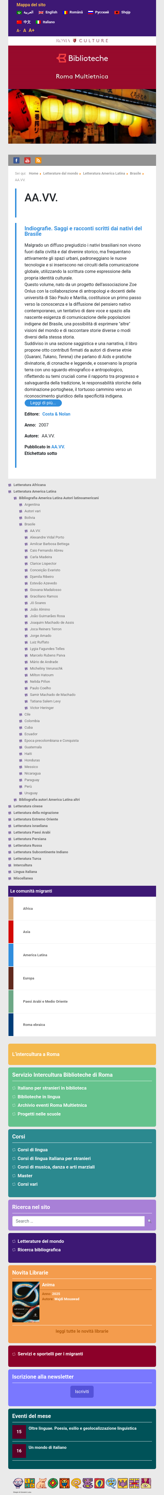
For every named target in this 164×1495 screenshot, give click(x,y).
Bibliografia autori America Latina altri (49, 799)
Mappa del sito (31, 4)
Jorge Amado (40, 636)
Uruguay (31, 793)
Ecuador (31, 734)
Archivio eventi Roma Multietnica (52, 1105)
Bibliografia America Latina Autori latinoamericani (59, 498)
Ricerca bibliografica (39, 1249)
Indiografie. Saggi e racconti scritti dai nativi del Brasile (83, 231)
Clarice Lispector (43, 563)
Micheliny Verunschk (46, 668)
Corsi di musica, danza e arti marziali (56, 1167)
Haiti (28, 754)
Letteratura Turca (27, 859)
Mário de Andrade (44, 662)
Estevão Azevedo (43, 583)
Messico (31, 767)
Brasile (30, 524)
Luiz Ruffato (39, 642)
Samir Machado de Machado (53, 695)
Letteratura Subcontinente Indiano (41, 852)
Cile (28, 714)
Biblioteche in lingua (39, 1096)
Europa (28, 978)
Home (33, 173)
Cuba (29, 727)
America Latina (35, 955)
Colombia (32, 721)
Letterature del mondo (41, 1241)
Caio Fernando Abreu (46, 550)
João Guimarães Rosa (47, 616)
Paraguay (32, 780)
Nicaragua (33, 773)
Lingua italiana (25, 872)
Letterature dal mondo (60, 173)
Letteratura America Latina (35, 491)
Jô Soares (38, 603)
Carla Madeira (41, 557)
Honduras (32, 760)
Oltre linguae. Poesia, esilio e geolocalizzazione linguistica (83, 1428)
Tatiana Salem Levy (45, 701)
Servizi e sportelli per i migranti (50, 1353)
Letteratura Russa (28, 845)
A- (19, 30)
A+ (31, 30)
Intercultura (23, 865)
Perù (28, 786)
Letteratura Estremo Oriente (36, 819)
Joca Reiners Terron (46, 629)
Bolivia (30, 518)
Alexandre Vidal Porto (47, 537)
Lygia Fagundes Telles (47, 649)
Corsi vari (28, 1184)
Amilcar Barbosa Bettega (50, 544)
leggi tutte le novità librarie (82, 1331)
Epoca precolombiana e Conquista (52, 740)
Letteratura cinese (28, 806)
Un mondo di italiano (48, 1447)
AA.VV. (35, 531)
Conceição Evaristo (45, 570)
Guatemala (33, 747)
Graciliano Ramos (44, 596)
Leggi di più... (43, 402)
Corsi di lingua (33, 1149)
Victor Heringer (42, 708)
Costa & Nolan (56, 414)
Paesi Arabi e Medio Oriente (45, 1001)
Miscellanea (23, 878)
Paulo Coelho (40, 688)
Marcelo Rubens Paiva (47, 655)
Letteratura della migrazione (36, 813)
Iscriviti (82, 1391)
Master (25, 1175)
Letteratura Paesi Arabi (32, 832)
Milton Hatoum (42, 675)
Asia (26, 932)
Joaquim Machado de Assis (52, 622)
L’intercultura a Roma (36, 1054)
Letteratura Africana (30, 485)
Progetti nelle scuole (39, 1114)
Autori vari (33, 511)
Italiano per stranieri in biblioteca (52, 1088)
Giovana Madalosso (45, 590)
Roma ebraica (34, 1025)
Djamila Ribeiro (42, 577)
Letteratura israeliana (31, 826)
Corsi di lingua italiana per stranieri (54, 1158)
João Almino (40, 609)
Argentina (32, 504)
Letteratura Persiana (30, 839)
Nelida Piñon (40, 681)
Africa (28, 909)
